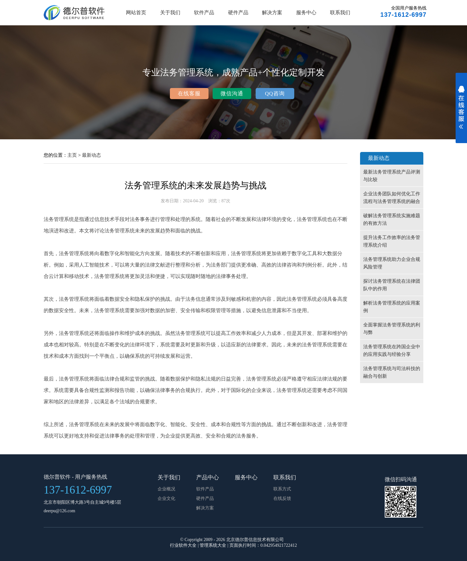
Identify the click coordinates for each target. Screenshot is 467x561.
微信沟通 (232, 94)
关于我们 (170, 12)
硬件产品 (238, 12)
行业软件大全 (183, 545)
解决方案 (272, 12)
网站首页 (136, 12)
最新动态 (91, 155)
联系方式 (282, 489)
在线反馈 (282, 498)
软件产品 (204, 12)
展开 (461, 111)
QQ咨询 (274, 94)
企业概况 (166, 489)
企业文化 (166, 498)
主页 (72, 155)
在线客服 (189, 94)
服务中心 (306, 12)
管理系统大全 (213, 545)
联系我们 (340, 12)
